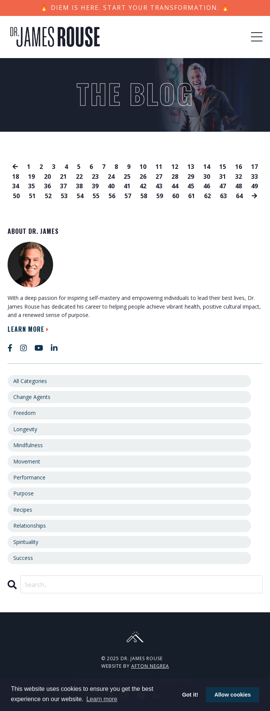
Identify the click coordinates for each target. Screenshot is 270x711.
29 (190, 176)
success (23, 557)
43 (158, 186)
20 (47, 176)
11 (158, 166)
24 (111, 176)
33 (254, 176)
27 (158, 176)
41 (127, 186)
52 (48, 196)
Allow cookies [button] (232, 695)
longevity (25, 429)
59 (159, 196)
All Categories (30, 381)
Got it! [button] (190, 695)
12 (174, 166)
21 (63, 176)
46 (206, 186)
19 (31, 176)
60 (175, 196)
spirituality (25, 541)
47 (222, 186)
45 (190, 186)
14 (206, 166)
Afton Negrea (150, 666)
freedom (24, 412)
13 (190, 166)
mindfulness (28, 445)
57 (127, 196)
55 (96, 196)
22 (79, 176)
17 (254, 166)
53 (64, 196)
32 (238, 176)
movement (26, 461)
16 (238, 166)
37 (63, 186)
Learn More (29, 329)
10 (143, 166)
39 (95, 186)
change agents (31, 396)
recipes (22, 509)
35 (31, 186)
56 (111, 196)
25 (127, 176)
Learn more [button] (102, 699)
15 (222, 166)
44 (174, 186)
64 (239, 196)
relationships (29, 525)
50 (16, 196)
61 (191, 196)
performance (29, 477)
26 (143, 176)
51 (32, 196)
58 (143, 196)
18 (15, 176)
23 (95, 176)
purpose (23, 493)
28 (174, 176)
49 (254, 186)
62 (207, 196)
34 (15, 186)
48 (238, 186)
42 (143, 186)
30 (206, 176)
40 (111, 186)
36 (47, 186)
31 (222, 176)
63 (223, 196)
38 (79, 186)
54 (80, 196)
